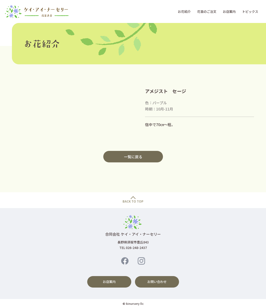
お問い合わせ (157, 281)
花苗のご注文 (206, 11)
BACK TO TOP (133, 201)
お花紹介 (184, 11)
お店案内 (229, 11)
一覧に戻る (133, 156)
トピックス (250, 11)
